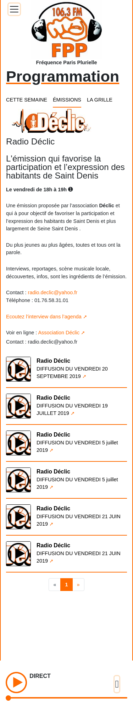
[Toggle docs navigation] (14, 9)
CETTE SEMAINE (26, 100)
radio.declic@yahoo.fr (52, 292)
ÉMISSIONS (67, 100)
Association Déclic (58, 332)
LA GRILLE (99, 100)
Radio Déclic (53, 361)
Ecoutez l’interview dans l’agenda (44, 316)
